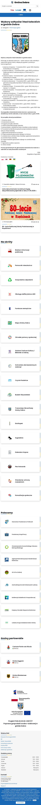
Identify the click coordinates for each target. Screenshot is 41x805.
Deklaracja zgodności (6, 749)
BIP (1, 739)
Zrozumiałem (20, 802)
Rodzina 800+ (4, 745)
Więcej (3, 786)
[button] (30, 10)
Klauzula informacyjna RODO (8, 737)
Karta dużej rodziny (6, 747)
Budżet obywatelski (6, 741)
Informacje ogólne (15, 28)
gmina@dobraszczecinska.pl (9, 783)
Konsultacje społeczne (7, 743)
